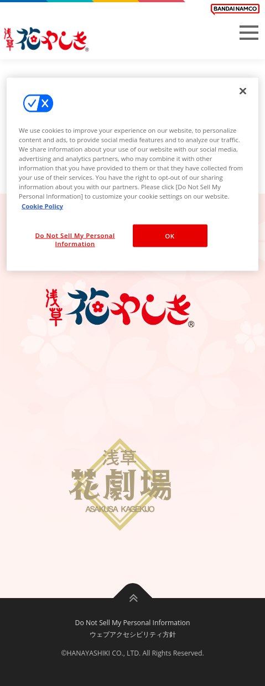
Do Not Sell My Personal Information (132, 622)
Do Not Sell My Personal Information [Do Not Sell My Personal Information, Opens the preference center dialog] (75, 239)
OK (169, 235)
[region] (132, 174)
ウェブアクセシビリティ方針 (133, 634)
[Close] (243, 91)
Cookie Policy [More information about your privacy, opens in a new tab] (42, 205)
